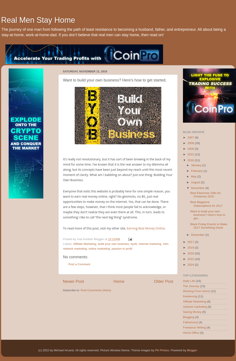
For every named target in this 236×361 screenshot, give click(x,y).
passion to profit (122, 248)
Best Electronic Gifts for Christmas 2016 (205, 194)
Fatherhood (190, 322)
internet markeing (150, 244)
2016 (191, 160)
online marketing (99, 248)
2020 (191, 253)
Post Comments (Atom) (96, 290)
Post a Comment (79, 264)
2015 (191, 154)
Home (118, 281)
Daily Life (189, 281)
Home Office (191, 332)
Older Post (163, 281)
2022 (191, 259)
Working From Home (196, 291)
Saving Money (192, 312)
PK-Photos (162, 350)
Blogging (188, 317)
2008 (191, 143)
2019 (191, 247)
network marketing (75, 248)
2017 (191, 242)
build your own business (113, 244)
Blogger (192, 350)
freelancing (190, 296)
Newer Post (73, 281)
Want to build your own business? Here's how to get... (207, 215)
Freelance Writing (194, 327)
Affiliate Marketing (84, 244)
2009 (191, 148)
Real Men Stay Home (38, 20)
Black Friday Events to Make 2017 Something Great (208, 226)
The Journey (191, 286)
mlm (165, 244)
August (196, 182)
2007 (191, 137)
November (198, 188)
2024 (191, 264)
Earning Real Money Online (146, 228)
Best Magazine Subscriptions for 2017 (206, 203)
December (198, 234)
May (194, 176)
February (197, 170)
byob (134, 244)
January (196, 165)
